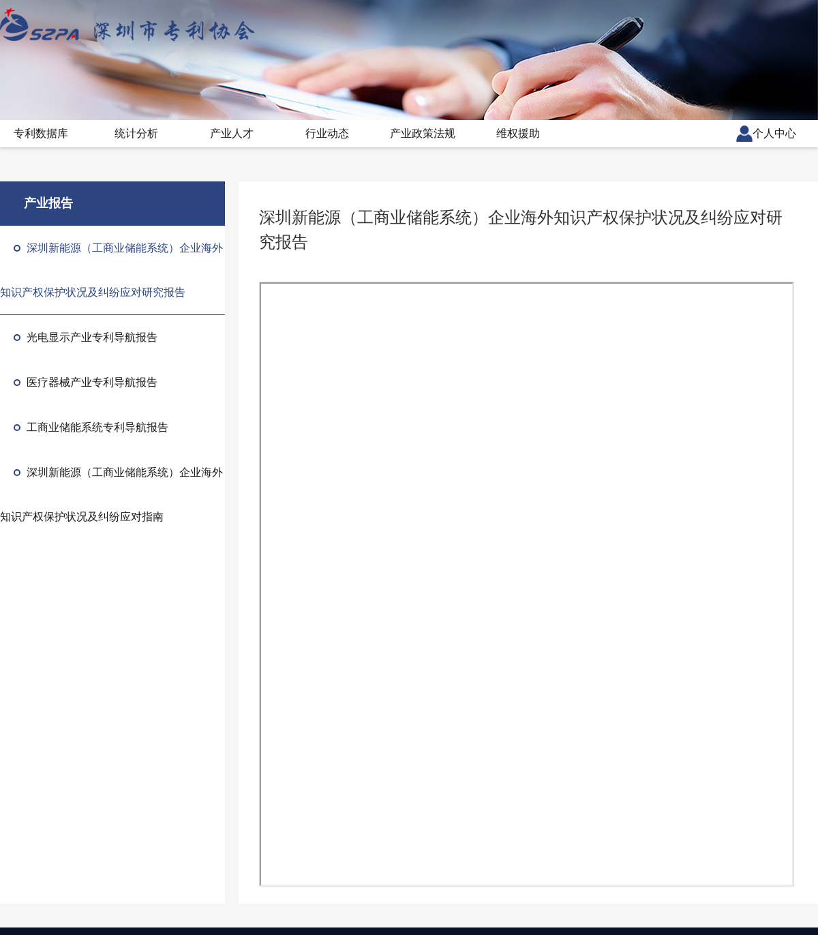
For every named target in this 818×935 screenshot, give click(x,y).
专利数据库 (41, 133)
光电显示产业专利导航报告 (85, 337)
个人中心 (766, 133)
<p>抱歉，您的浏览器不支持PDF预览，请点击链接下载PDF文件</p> (526, 584)
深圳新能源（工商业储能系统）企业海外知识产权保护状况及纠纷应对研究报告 (111, 270)
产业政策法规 (422, 133)
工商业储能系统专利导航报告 (91, 427)
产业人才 (232, 133)
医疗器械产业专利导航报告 (85, 382)
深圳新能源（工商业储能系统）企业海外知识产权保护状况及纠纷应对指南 (111, 494)
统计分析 (136, 133)
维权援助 (518, 133)
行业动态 (327, 133)
